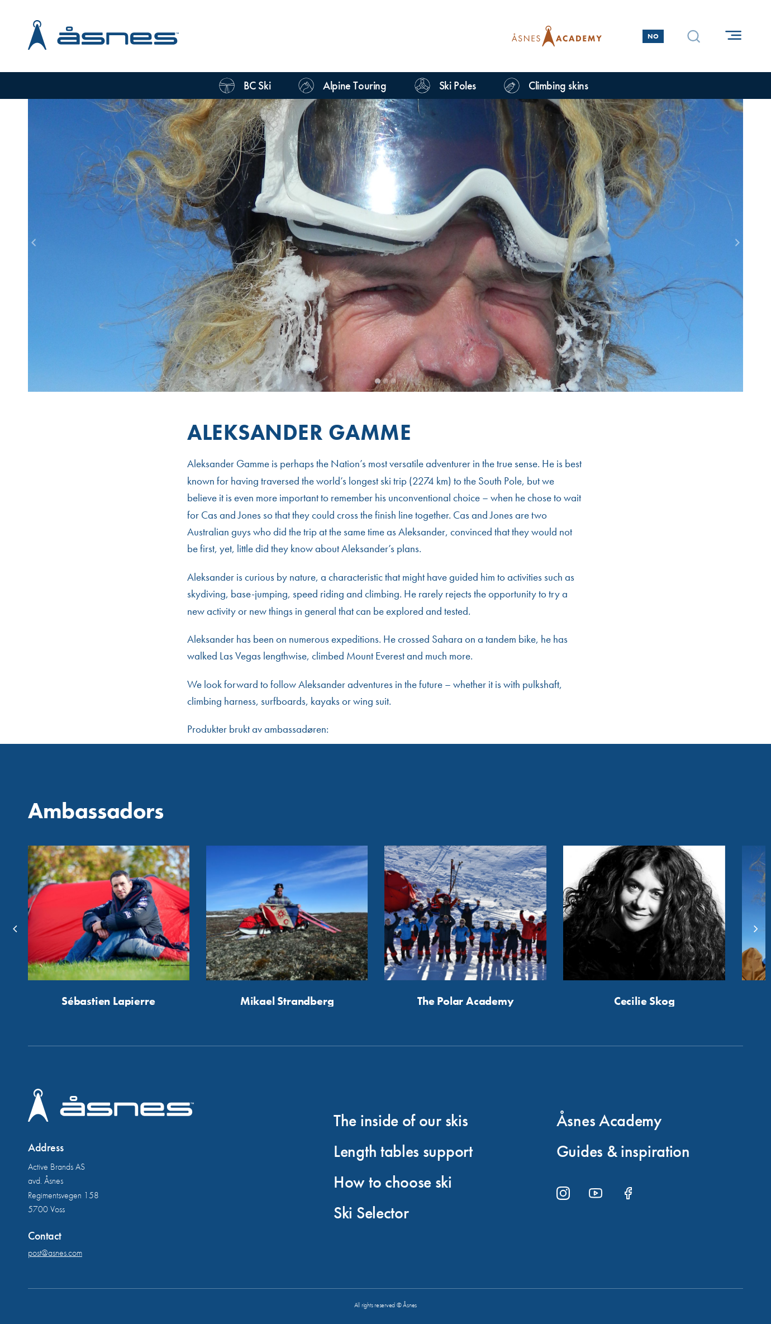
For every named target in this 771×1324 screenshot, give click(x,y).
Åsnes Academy (608, 1120)
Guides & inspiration (623, 1151)
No (653, 36)
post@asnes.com (55, 1253)
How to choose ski (393, 1182)
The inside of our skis (401, 1120)
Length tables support (403, 1151)
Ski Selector (371, 1212)
